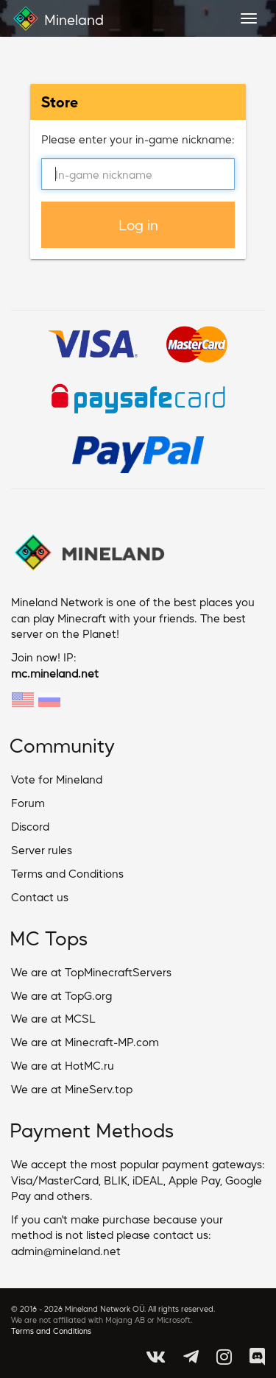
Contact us (39, 896)
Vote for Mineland (56, 779)
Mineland (57, 18)
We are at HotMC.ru (62, 1065)
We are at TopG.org (61, 995)
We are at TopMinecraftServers (91, 972)
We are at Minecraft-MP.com (85, 1041)
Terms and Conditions (67, 873)
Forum (28, 802)
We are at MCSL (53, 1018)
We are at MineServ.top (71, 1088)
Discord (30, 826)
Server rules (41, 849)
